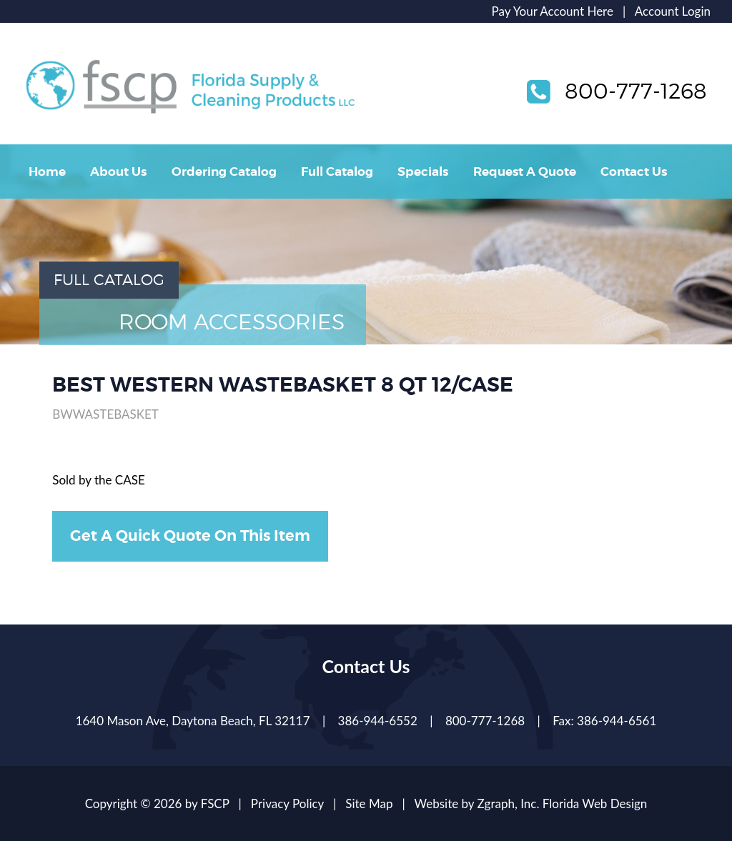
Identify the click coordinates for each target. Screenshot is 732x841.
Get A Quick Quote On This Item (190, 536)
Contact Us (633, 171)
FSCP (215, 803)
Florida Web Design (595, 803)
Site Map (368, 803)
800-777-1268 (636, 91)
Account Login (673, 11)
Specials (422, 171)
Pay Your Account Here (552, 11)
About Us (118, 171)
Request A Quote (524, 171)
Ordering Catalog (224, 171)
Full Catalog (337, 171)
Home (47, 171)
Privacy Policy (287, 803)
